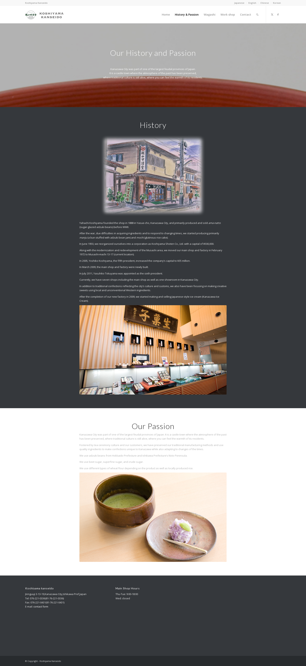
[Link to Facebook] (278, 14)
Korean (277, 2)
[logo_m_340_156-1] (44, 14)
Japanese (239, 2)
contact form (40, 606)
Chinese (264, 2)
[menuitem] (239, 3)
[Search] (257, 14)
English (252, 2)
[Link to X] (272, 14)
